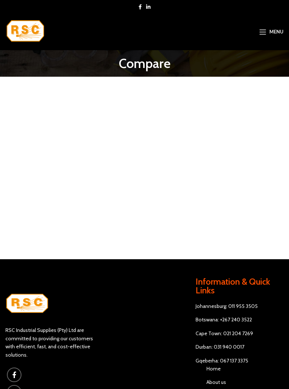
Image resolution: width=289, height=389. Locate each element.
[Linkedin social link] (148, 7)
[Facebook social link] (140, 7)
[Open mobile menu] (271, 32)
